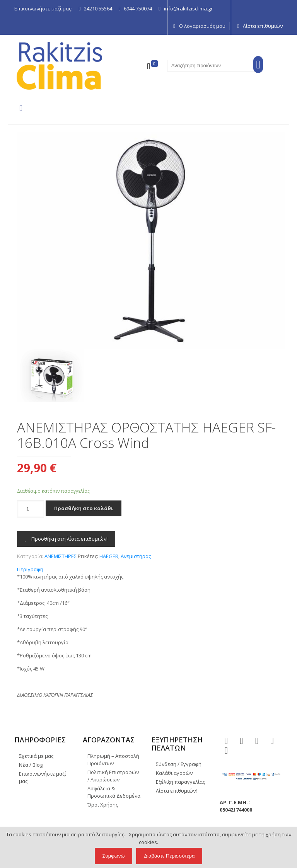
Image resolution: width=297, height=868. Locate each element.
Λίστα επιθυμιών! (176, 790)
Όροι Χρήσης (102, 804)
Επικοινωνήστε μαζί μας (42, 777)
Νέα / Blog (31, 764)
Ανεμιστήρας (136, 556)
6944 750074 (138, 8)
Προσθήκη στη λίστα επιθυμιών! (66, 538)
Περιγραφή (30, 569)
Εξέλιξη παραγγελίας (180, 781)
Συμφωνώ (113, 856)
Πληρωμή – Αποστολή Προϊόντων (113, 759)
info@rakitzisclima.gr (188, 8)
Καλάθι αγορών (174, 772)
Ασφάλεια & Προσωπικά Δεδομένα (113, 792)
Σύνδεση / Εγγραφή (178, 764)
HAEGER (108, 556)
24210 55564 (98, 8)
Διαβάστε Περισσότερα (169, 856)
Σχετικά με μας (36, 755)
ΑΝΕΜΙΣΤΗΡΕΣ (60, 556)
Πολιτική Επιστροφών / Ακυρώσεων (113, 776)
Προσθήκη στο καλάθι (83, 508)
